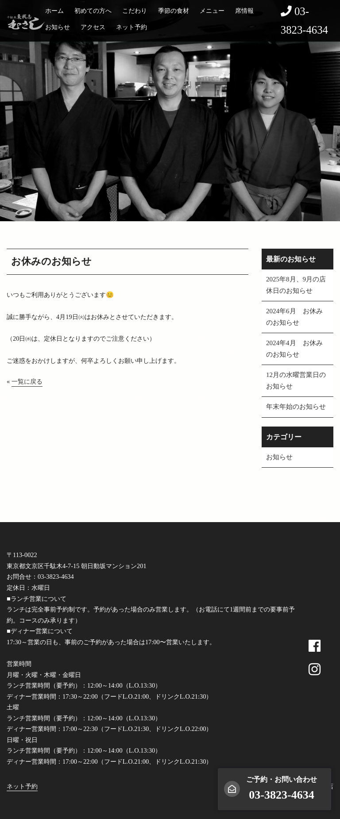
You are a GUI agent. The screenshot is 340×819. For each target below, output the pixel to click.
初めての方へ (93, 10)
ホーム (54, 10)
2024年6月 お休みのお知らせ (294, 317)
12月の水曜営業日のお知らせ (296, 380)
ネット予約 (131, 27)
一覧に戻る (27, 381)
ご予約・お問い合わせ (281, 788)
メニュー (212, 10)
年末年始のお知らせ (296, 406)
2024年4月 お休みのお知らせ (294, 348)
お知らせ (57, 27)
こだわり (134, 10)
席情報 (244, 10)
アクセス (93, 27)
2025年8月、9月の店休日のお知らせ (296, 285)
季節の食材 (173, 10)
